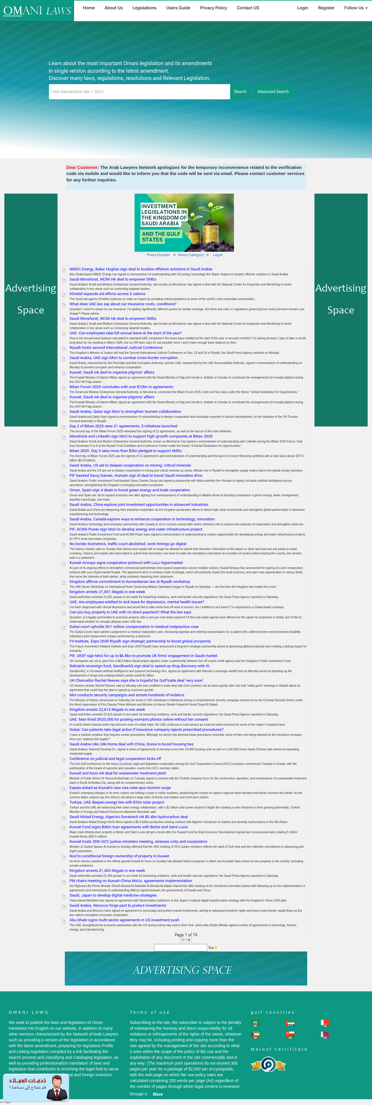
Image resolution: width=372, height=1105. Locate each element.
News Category (191, 255)
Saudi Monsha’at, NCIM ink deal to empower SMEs (112, 279)
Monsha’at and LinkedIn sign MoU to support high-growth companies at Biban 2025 (140, 436)
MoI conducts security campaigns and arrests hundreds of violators (126, 695)
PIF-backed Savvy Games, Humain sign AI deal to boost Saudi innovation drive (135, 475)
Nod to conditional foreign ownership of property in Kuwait (119, 856)
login (302, 7)
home (89, 7)
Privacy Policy (213, 7)
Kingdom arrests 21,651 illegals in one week (107, 592)
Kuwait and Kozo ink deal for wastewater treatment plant (117, 773)
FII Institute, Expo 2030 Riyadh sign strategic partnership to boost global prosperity (140, 641)
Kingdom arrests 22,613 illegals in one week (107, 709)
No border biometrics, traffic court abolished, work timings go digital (127, 544)
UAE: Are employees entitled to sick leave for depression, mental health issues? (136, 602)
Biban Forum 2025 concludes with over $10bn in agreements (121, 387)
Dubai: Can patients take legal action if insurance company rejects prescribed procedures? (146, 729)
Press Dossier (158, 255)
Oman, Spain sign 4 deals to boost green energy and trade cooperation (129, 490)
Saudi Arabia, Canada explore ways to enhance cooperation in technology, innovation (141, 519)
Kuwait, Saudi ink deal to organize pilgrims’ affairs (111, 372)
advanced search (273, 91)
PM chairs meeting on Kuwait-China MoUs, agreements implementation (130, 881)
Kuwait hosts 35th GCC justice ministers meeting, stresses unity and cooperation (138, 841)
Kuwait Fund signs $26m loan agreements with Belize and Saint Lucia (128, 827)
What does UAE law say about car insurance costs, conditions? (122, 304)
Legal (218, 255)
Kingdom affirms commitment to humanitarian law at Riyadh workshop (129, 581)
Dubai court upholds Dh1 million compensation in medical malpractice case (134, 626)
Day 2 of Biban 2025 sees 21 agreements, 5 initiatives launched (123, 426)
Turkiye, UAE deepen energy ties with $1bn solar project (116, 802)
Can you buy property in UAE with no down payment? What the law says (130, 612)
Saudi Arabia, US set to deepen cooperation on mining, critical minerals (130, 465)
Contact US (248, 7)
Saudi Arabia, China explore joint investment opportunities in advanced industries (138, 504)
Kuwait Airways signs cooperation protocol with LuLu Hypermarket (126, 562)
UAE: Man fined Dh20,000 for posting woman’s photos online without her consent (138, 719)
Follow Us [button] (356, 7)
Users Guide (178, 7)
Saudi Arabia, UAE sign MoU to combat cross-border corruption (123, 358)
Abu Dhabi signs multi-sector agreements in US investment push (124, 920)
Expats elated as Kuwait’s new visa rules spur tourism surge (120, 788)
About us (114, 7)
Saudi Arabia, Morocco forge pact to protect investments (117, 905)
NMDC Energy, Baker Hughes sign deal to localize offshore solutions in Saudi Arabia (140, 269)
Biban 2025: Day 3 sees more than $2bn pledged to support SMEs (125, 451)
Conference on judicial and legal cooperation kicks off (115, 758)
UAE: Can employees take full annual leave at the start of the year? (125, 333)
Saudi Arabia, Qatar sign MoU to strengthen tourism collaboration (125, 411)
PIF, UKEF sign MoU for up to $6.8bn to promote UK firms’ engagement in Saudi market (143, 656)
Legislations (144, 7)
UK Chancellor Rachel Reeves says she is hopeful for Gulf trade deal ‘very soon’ (136, 680)
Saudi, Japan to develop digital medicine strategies (113, 895)
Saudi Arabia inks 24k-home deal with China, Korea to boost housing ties (131, 744)
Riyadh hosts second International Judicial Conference (115, 347)
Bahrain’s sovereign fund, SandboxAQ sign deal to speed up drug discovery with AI (139, 666)
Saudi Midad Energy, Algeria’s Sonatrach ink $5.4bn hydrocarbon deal (128, 817)
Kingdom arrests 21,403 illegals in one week (107, 870)
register (326, 7)
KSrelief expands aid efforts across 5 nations (107, 294)
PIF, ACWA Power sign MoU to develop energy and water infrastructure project (135, 529)
